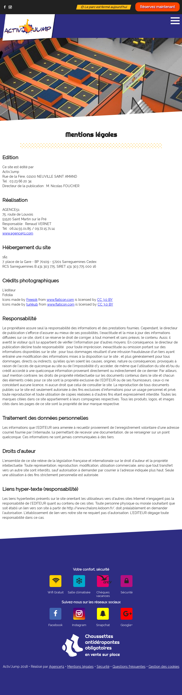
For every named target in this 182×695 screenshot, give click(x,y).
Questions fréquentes (129, 666)
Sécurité (103, 666)
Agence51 (56, 666)
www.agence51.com (17, 233)
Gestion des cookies (164, 666)
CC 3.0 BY (105, 300)
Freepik (31, 300)
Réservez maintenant (157, 7)
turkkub (32, 304)
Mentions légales (80, 666)
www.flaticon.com (60, 300)
